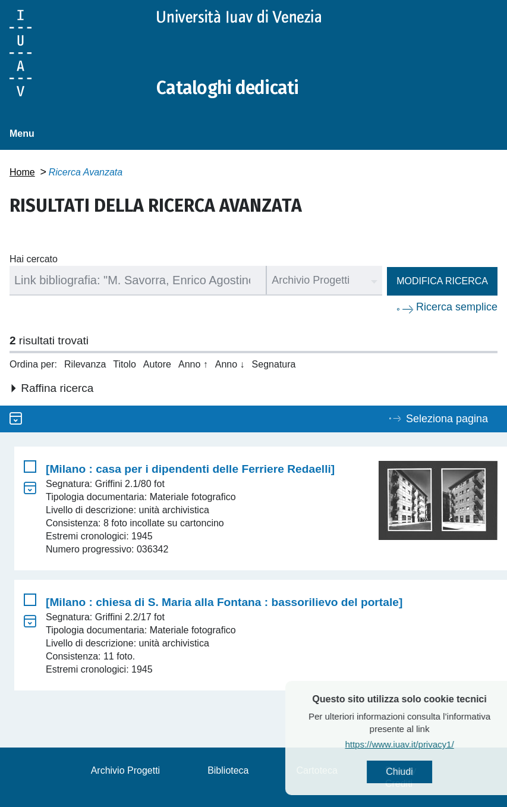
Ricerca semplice (456, 307)
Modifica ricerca (442, 281)
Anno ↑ (193, 364)
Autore (157, 364)
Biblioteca (227, 770)
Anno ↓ (230, 364)
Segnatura (274, 364)
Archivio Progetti (125, 770)
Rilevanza (85, 364)
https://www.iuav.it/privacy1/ (421, 744)
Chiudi (421, 772)
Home (22, 172)
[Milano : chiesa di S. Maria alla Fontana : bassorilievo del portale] (224, 602)
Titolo (124, 364)
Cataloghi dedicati (227, 88)
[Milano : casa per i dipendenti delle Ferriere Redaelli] (190, 469)
